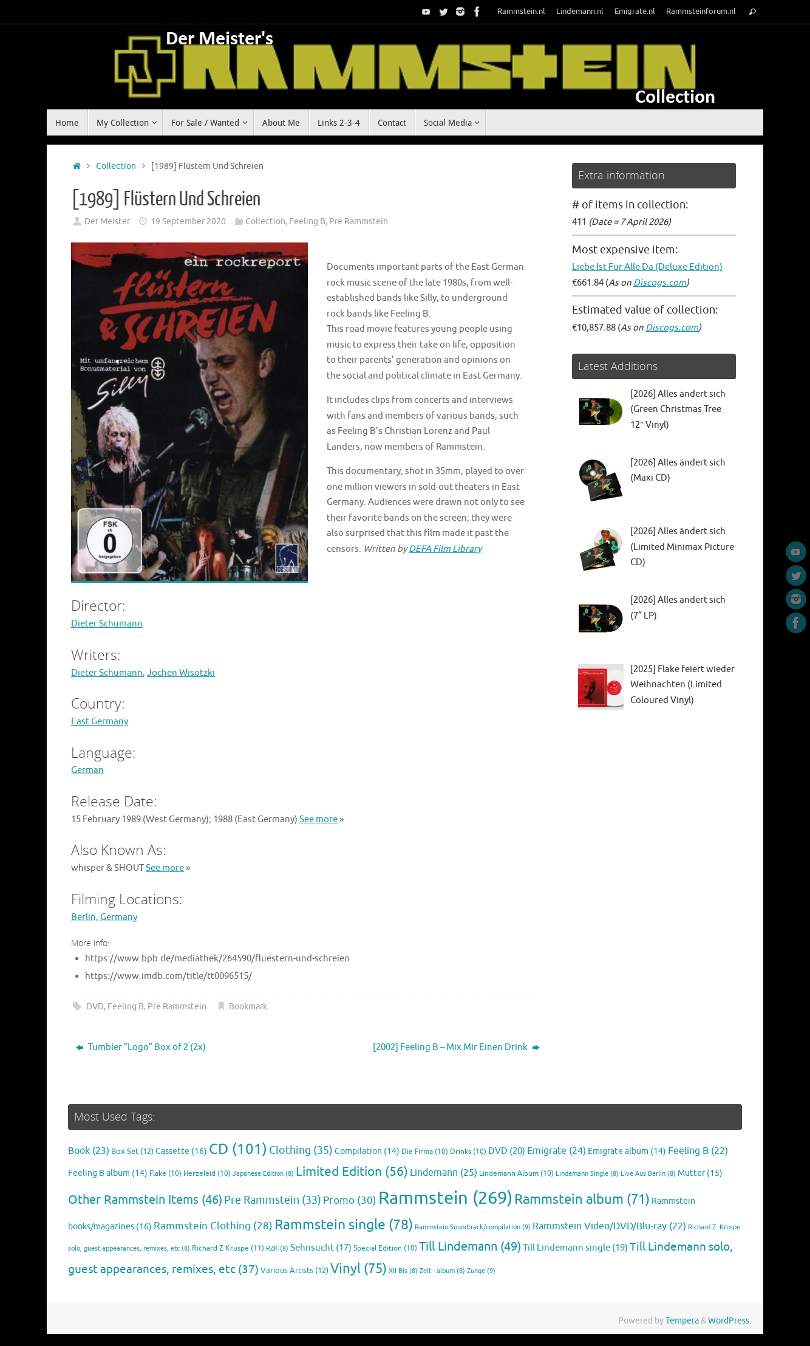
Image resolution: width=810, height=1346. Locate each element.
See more (318, 819)
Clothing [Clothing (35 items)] (301, 1150)
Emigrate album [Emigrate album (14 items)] (627, 1151)
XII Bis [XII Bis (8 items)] (403, 1271)
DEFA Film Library (445, 549)
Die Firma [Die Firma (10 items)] (424, 1151)
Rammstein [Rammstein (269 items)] (445, 1198)
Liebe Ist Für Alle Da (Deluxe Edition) (647, 267)
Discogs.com (659, 283)
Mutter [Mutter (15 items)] (700, 1173)
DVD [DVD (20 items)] (506, 1151)
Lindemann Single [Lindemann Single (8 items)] (587, 1174)
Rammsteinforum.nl (701, 11)
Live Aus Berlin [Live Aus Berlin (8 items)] (648, 1174)
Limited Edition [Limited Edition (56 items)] (352, 1171)
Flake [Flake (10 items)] (165, 1173)
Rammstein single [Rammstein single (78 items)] (343, 1225)
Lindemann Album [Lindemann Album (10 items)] (516, 1173)
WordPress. (729, 1321)
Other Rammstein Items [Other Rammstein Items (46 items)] (145, 1199)
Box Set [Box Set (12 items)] (132, 1151)
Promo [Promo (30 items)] (349, 1200)
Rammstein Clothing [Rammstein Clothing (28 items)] (213, 1226)
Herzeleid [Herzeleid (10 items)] (207, 1173)
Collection (116, 166)
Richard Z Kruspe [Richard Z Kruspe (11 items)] (228, 1248)
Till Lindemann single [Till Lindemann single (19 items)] (575, 1247)
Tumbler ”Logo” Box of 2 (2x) (141, 1047)
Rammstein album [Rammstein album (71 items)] (582, 1199)
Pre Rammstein (358, 221)
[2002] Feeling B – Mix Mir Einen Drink (456, 1047)
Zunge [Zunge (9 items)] (481, 1270)
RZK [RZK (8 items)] (277, 1248)
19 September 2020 (188, 221)
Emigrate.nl (634, 11)
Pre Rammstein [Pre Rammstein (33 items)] (272, 1200)
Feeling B (307, 221)
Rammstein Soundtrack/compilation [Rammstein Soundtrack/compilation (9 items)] (473, 1227)
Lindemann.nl (580, 11)
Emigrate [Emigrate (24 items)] (556, 1150)
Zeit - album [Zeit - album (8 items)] (442, 1271)
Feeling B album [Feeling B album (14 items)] (108, 1173)
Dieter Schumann (107, 624)
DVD (95, 1006)
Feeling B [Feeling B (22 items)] (698, 1151)
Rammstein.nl (521, 11)
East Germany (99, 721)
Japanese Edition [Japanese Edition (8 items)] (263, 1174)
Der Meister (107, 221)
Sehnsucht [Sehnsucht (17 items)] (321, 1247)
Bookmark (248, 1006)
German (87, 770)
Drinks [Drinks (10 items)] (468, 1151)
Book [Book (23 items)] (88, 1151)
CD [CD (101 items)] (238, 1149)
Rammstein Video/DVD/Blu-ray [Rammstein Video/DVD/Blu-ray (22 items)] (609, 1226)
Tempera (682, 1321)
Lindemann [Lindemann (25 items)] (443, 1172)
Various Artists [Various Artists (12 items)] (294, 1271)
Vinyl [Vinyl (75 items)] (358, 1268)
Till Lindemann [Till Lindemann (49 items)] (470, 1246)
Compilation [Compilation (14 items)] (367, 1151)
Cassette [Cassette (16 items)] (181, 1150)
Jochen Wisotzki (181, 673)
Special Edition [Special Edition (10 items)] (385, 1248)
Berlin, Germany (104, 917)
